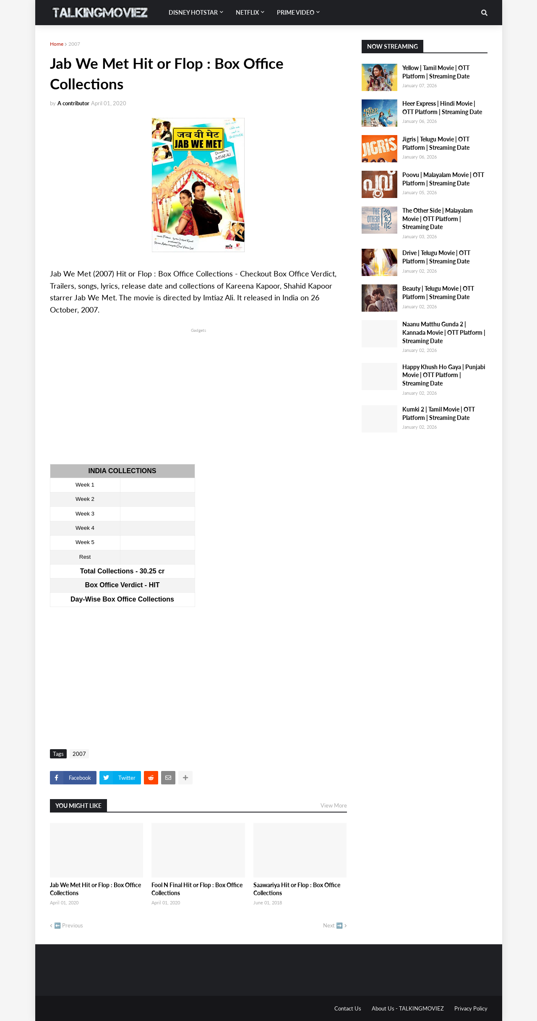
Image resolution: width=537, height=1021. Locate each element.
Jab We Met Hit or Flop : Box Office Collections (95, 889)
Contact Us (347, 1008)
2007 (74, 44)
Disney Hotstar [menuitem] (193, 12)
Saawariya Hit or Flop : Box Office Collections (296, 889)
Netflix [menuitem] (247, 12)
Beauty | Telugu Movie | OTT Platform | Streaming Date (438, 292)
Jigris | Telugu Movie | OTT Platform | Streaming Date (435, 143)
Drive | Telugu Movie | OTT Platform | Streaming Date (436, 257)
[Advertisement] (198, 393)
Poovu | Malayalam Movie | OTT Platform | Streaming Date (443, 179)
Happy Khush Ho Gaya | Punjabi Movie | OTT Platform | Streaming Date (443, 375)
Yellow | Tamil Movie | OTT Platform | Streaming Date (435, 72)
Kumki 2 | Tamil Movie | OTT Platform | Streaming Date (438, 413)
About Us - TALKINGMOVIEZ (408, 1008)
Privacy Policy (470, 1008)
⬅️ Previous (68, 925)
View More (334, 805)
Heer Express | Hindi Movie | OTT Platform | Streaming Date (442, 107)
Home (56, 44)
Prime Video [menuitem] (295, 12)
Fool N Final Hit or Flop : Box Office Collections (196, 889)
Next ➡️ (333, 925)
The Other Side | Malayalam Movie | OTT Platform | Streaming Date (437, 218)
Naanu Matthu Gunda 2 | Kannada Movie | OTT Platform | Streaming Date (443, 332)
